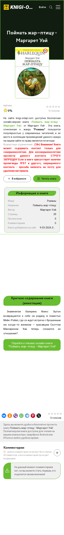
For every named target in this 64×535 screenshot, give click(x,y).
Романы (51, 201)
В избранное (17, 178)
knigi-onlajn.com (22, 7)
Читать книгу (47, 178)
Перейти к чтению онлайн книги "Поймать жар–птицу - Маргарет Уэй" (32, 345)
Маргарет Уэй (48, 209)
